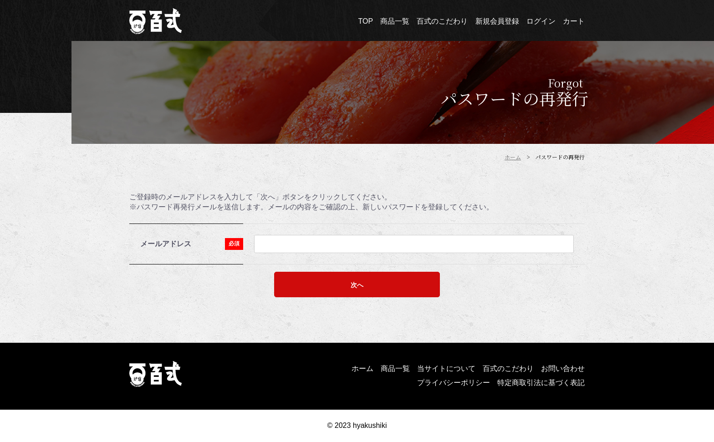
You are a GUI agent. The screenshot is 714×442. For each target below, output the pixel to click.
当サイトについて (446, 368)
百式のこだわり (508, 368)
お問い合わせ (563, 368)
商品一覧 (395, 368)
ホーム (362, 368)
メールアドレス (165, 244)
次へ (357, 285)
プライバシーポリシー (453, 382)
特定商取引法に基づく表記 (541, 382)
